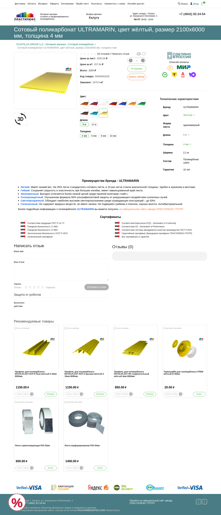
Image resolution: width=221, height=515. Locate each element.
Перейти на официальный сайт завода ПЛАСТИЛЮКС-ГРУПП (151, 501)
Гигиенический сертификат (40, 237)
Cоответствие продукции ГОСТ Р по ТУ (45, 223)
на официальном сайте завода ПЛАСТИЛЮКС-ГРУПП (151, 209)
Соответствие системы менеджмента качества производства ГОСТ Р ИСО (157, 230)
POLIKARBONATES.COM (91, 510)
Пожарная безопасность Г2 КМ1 (42, 230)
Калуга (94, 17)
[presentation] (56, 307)
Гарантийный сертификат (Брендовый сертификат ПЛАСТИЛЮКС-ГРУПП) (157, 233)
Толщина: (85, 131)
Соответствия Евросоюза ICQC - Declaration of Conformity (149, 223)
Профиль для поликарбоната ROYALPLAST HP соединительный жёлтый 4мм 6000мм (131, 374)
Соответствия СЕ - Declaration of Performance (143, 226)
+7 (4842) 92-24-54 (192, 14)
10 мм (113, 135)
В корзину (136, 68)
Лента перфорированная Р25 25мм (82, 446)
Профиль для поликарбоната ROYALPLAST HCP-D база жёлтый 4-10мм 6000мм (36, 374)
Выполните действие (19, 304)
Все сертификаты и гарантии (135, 237)
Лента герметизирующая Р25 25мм (32, 446)
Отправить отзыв (96, 287)
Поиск (183, 4)
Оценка (17, 284)
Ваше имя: (19, 251)
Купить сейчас (137, 76)
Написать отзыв (120, 53)
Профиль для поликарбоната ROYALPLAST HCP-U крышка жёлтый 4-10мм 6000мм (84, 374)
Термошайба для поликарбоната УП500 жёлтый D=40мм (183, 373)
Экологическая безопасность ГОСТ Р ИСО (47, 233)
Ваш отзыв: (19, 262)
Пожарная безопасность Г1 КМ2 (42, 226)
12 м (94, 124)
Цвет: (83, 96)
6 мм (94, 135)
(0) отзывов (103, 53)
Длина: (84, 120)
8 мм (103, 135)
